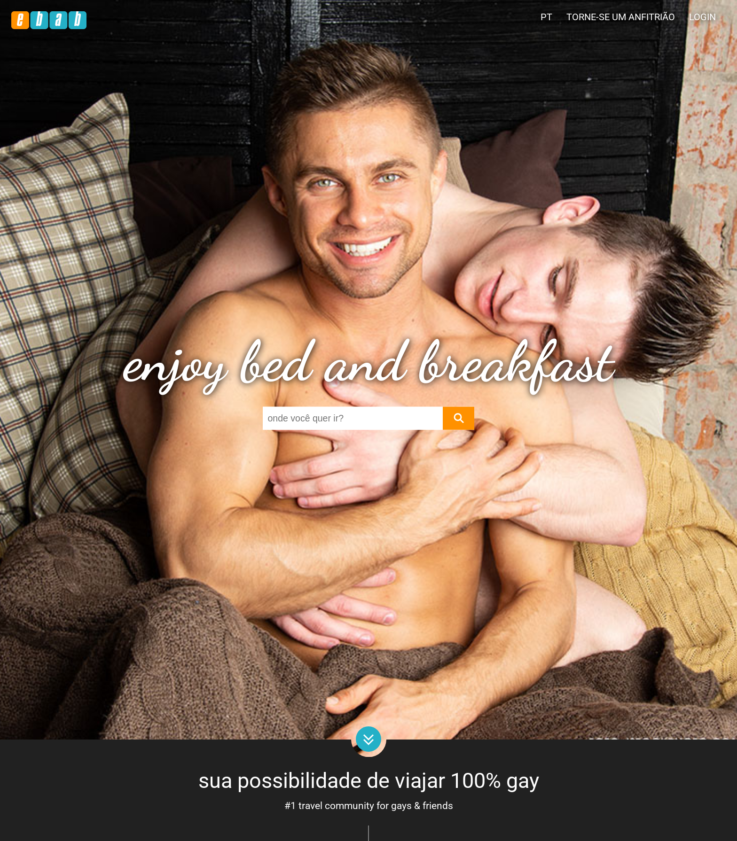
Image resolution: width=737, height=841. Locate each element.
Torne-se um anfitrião (620, 17)
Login (702, 17)
